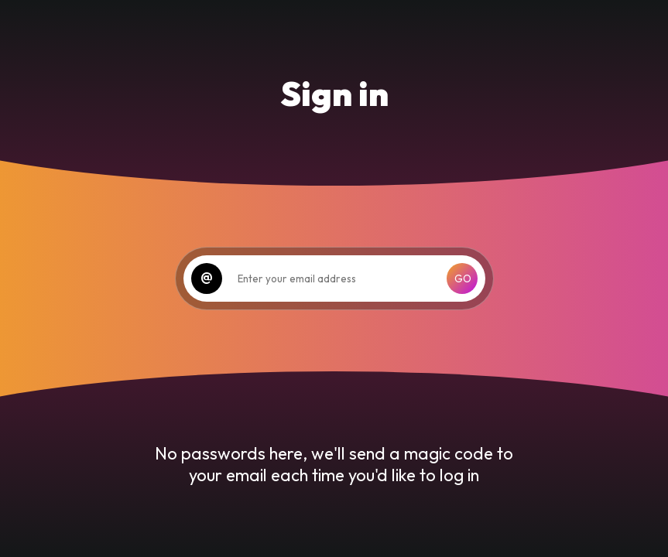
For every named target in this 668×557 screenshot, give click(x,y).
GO (462, 278)
